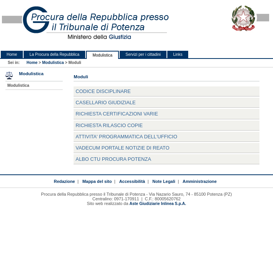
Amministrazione (199, 181)
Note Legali (164, 181)
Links (177, 54)
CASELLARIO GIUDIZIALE (106, 102)
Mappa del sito (97, 181)
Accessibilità (132, 181)
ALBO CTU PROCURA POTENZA (113, 159)
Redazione (64, 181)
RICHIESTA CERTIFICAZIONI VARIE (117, 114)
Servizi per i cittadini (143, 54)
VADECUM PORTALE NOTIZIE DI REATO (122, 148)
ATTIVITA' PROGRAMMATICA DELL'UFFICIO (126, 137)
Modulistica (102, 55)
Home (12, 54)
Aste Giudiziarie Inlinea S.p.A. (157, 204)
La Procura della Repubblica (54, 54)
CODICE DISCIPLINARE (103, 91)
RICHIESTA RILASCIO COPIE (109, 125)
